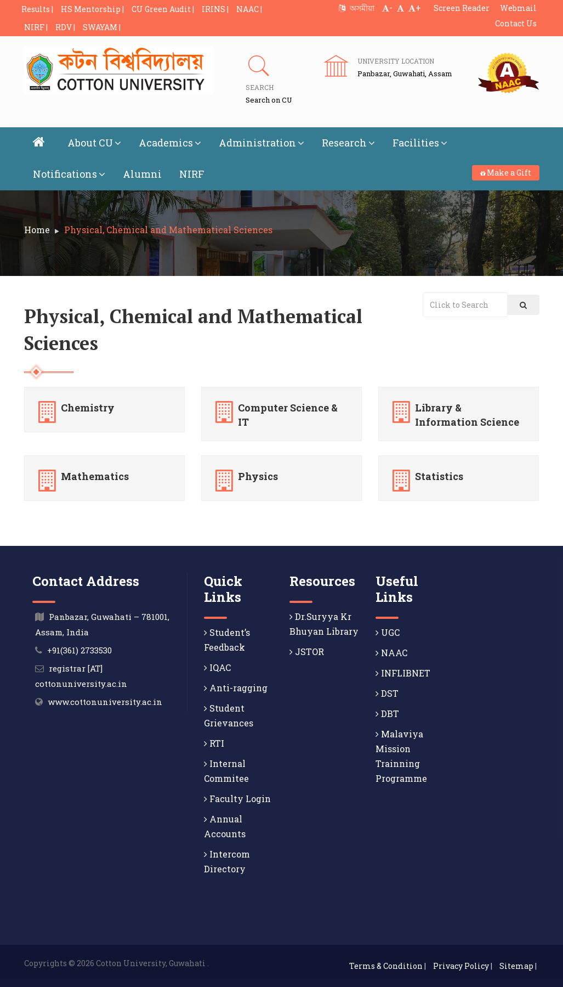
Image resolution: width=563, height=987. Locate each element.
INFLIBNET (403, 673)
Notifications (69, 174)
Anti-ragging (236, 687)
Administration (261, 142)
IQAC (217, 667)
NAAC (391, 652)
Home (37, 229)
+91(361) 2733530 (79, 650)
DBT (387, 713)
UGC (388, 632)
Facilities (420, 142)
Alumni (142, 174)
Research (348, 142)
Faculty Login (237, 798)
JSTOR (306, 651)
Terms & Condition (386, 966)
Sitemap (516, 966)
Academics (170, 142)
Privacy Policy (461, 966)
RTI (214, 743)
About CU (94, 142)
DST (387, 693)
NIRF (191, 174)
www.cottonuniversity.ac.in (105, 701)
